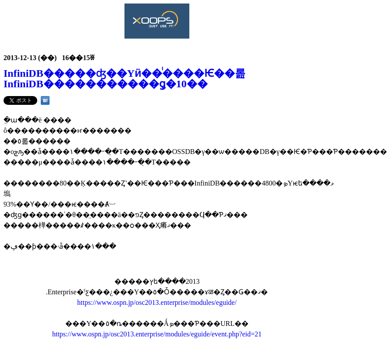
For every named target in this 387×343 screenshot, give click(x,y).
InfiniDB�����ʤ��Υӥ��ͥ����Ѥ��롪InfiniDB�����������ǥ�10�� (124, 78)
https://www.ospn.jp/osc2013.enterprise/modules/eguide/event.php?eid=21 (157, 334)
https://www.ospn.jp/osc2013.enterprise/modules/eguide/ (157, 302)
